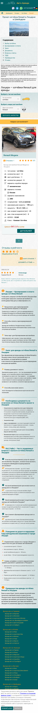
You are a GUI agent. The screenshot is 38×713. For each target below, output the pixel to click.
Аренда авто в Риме (11, 632)
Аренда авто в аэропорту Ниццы (14, 657)
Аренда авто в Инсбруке (12, 677)
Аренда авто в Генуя (11, 638)
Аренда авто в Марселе (12, 654)
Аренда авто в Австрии (11, 666)
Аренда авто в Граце (11, 679)
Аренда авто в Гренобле (12, 659)
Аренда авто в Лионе (11, 652)
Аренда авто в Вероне (11, 641)
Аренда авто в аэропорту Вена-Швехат (16, 670)
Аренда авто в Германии (11, 611)
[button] (10, 99)
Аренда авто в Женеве (12, 689)
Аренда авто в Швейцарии (12, 684)
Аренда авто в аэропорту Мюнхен (15, 618)
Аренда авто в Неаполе (12, 643)
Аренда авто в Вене (11, 668)
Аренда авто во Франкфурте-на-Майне (16, 620)
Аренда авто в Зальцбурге (13, 675)
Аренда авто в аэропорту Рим (14, 634)
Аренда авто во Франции (11, 648)
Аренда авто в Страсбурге (13, 661)
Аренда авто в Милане (11, 636)
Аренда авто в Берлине (12, 613)
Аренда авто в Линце (11, 673)
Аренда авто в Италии (10, 629)
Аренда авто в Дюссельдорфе (14, 622)
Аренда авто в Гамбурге (12, 625)
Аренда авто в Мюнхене (12, 616)
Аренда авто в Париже (12, 650)
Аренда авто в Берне (11, 686)
